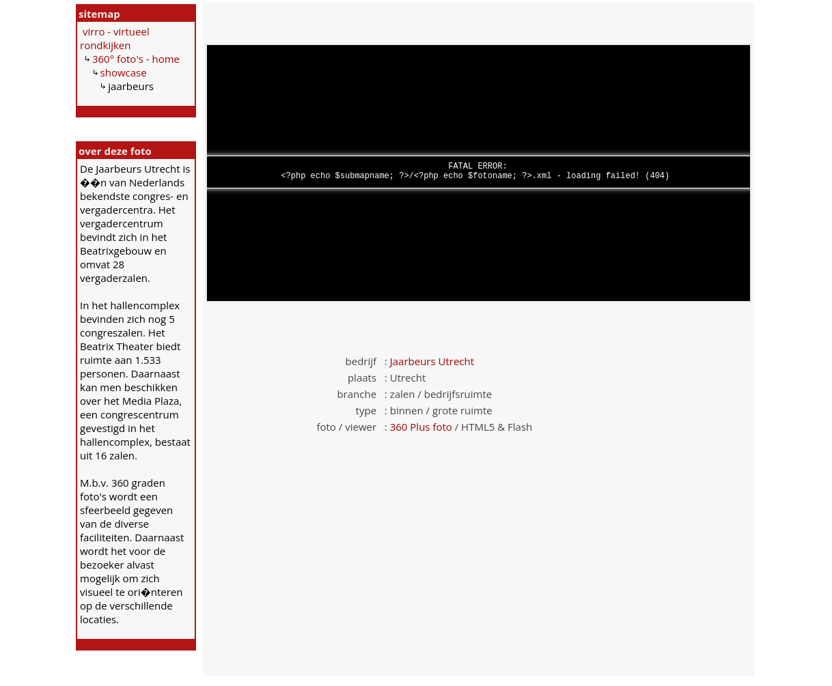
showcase (123, 72)
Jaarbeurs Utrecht (432, 361)
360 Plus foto (421, 426)
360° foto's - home (136, 59)
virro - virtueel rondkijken (115, 38)
